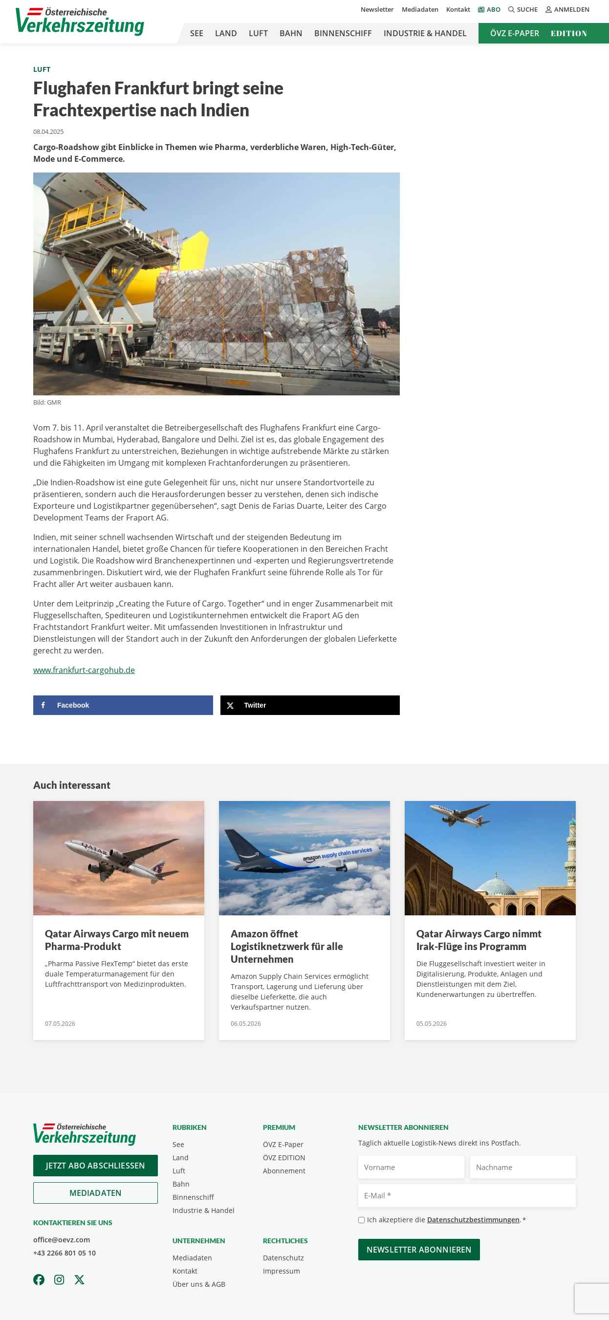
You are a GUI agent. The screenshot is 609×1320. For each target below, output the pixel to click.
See (196, 33)
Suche (523, 9)
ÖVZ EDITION (284, 1157)
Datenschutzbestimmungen (473, 1219)
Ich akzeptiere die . (446, 1220)
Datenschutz (283, 1257)
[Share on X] (310, 705)
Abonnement (284, 1170)
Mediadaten (420, 9)
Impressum (281, 1271)
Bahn (291, 33)
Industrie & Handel (425, 33)
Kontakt (458, 9)
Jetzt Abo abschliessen (96, 1165)
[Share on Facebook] (123, 705)
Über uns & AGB (199, 1284)
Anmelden (567, 9)
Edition (569, 33)
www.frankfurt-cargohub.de (84, 670)
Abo (493, 9)
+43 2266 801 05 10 (64, 1252)
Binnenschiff (343, 33)
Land (226, 33)
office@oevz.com (61, 1239)
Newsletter (377, 9)
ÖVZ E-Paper (514, 33)
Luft (258, 33)
